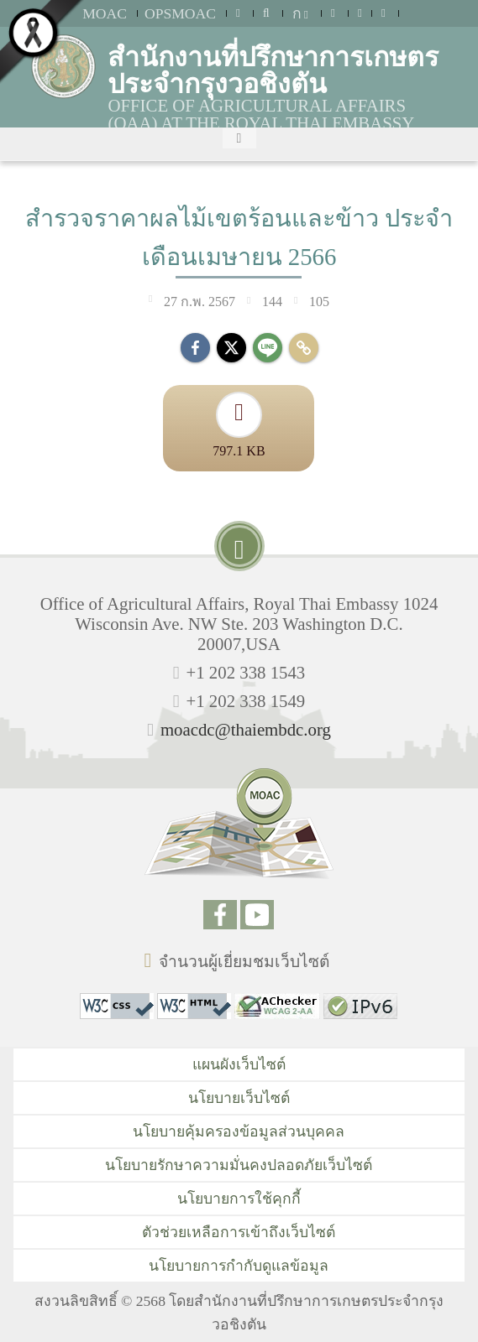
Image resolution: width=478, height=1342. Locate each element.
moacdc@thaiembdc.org (245, 729)
